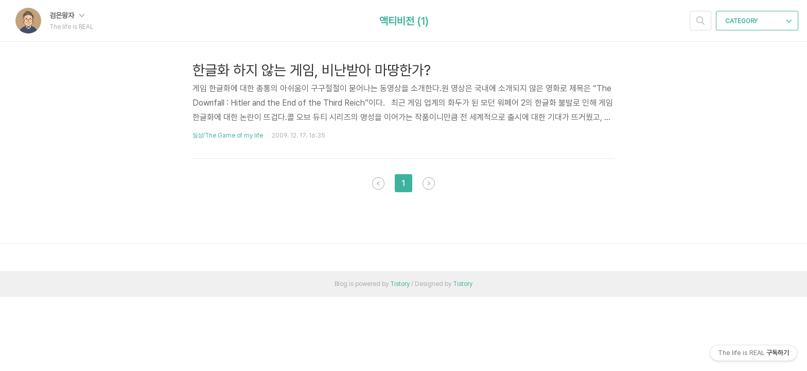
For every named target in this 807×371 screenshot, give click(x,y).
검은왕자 (66, 15)
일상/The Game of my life (227, 135)
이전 (378, 183)
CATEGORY (758, 21)
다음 (429, 183)
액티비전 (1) (403, 21)
